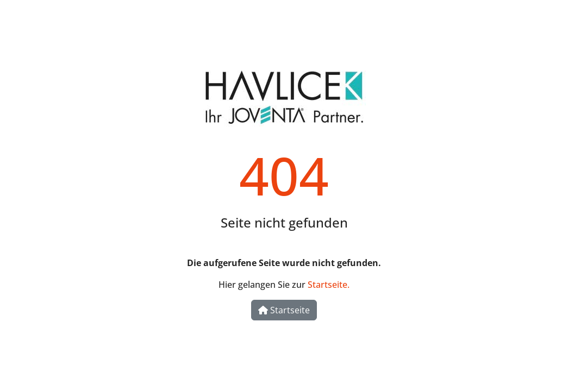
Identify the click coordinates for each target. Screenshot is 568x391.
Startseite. (328, 285)
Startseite (284, 310)
